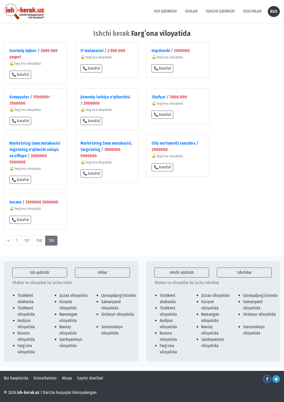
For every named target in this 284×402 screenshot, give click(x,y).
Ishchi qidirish (220, 11)
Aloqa (67, 378)
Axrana (15, 202)
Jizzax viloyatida (73, 295)
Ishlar (102, 272)
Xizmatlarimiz (45, 378)
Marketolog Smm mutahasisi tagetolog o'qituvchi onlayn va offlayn (34, 149)
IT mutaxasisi (91, 50)
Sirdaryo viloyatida (117, 314)
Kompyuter (19, 96)
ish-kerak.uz (28, 392)
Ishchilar (244, 272)
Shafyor (159, 96)
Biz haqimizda (16, 378)
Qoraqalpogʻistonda (118, 295)
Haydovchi (161, 50)
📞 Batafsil (20, 74)
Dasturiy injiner (23, 50)
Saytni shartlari (90, 378)
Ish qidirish (39, 272)
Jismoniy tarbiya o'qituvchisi (105, 96)
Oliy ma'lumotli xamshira (173, 143)
